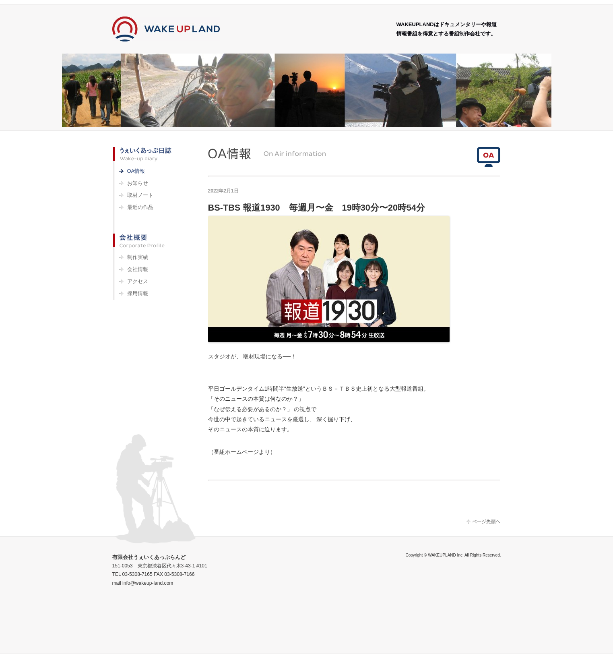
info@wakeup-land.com (147, 583)
